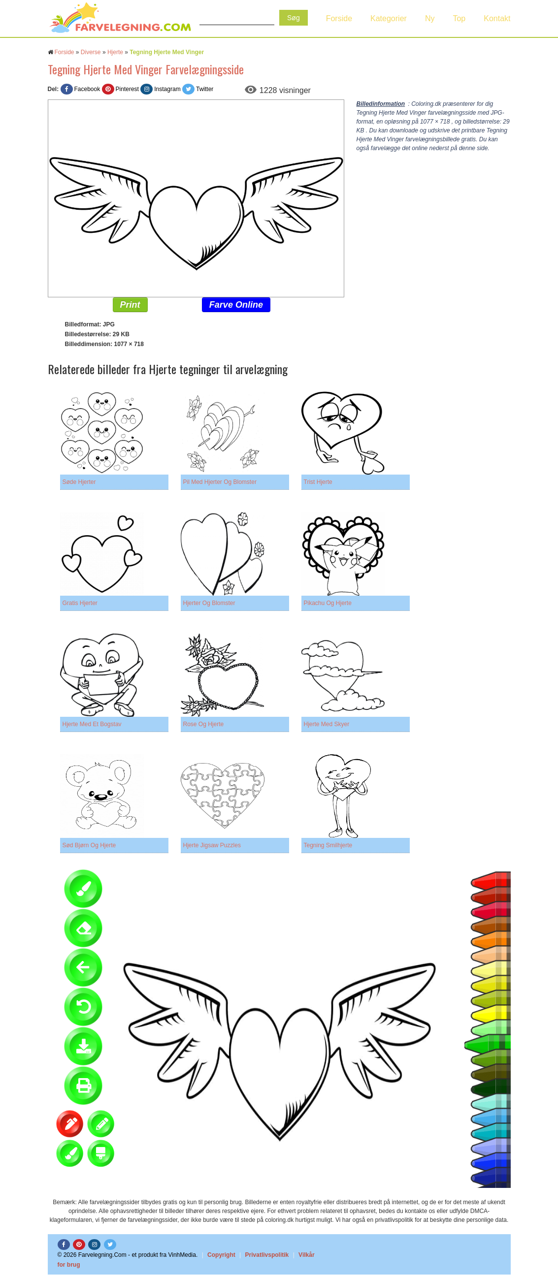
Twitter (204, 89)
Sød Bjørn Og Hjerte (89, 845)
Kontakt (497, 18)
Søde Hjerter (79, 482)
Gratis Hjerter (80, 603)
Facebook (87, 89)
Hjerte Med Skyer (327, 724)
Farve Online (236, 305)
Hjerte (115, 52)
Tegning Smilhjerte (328, 845)
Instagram (167, 89)
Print (130, 305)
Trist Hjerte (318, 482)
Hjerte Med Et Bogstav (92, 724)
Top (459, 18)
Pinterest (127, 89)
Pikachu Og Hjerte (328, 603)
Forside (339, 18)
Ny (430, 18)
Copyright (221, 1254)
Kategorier (388, 18)
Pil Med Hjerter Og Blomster (220, 482)
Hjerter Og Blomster (209, 603)
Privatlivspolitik (267, 1254)
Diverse (91, 52)
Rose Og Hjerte (203, 724)
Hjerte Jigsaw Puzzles (212, 845)
